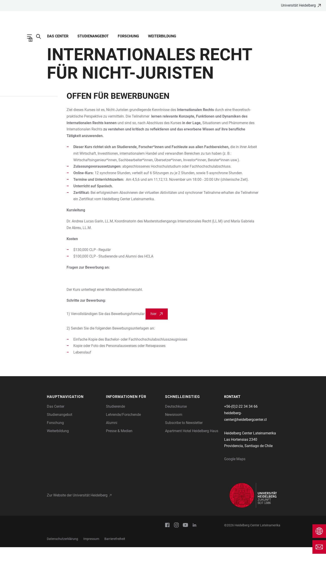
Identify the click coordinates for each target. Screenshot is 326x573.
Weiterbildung (162, 36)
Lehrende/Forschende (123, 440)
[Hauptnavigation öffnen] (31, 36)
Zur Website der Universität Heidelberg (77, 521)
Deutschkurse (176, 432)
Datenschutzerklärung (62, 564)
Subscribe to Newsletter (184, 448)
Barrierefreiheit (114, 564)
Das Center (57, 36)
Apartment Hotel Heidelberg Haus (191, 457)
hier (153, 339)
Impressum (91, 564)
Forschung (128, 36)
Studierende (115, 432)
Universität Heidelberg (298, 5)
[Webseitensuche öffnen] (40, 36)
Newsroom (173, 440)
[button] (74, 422)
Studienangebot (93, 36)
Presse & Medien (119, 457)
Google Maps (234, 485)
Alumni (111, 448)
